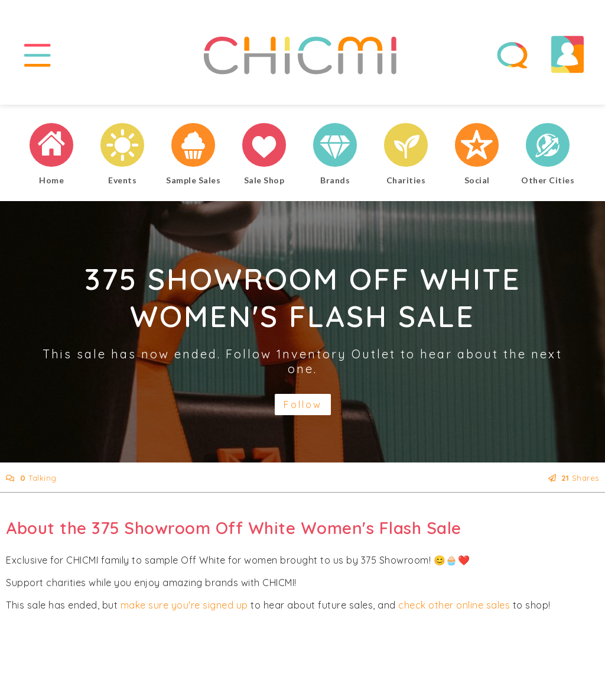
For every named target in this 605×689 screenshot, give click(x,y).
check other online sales (454, 605)
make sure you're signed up (184, 605)
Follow (303, 404)
